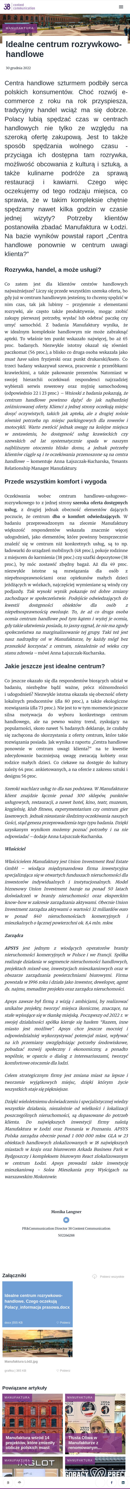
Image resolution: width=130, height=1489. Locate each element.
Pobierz (32, 1310)
